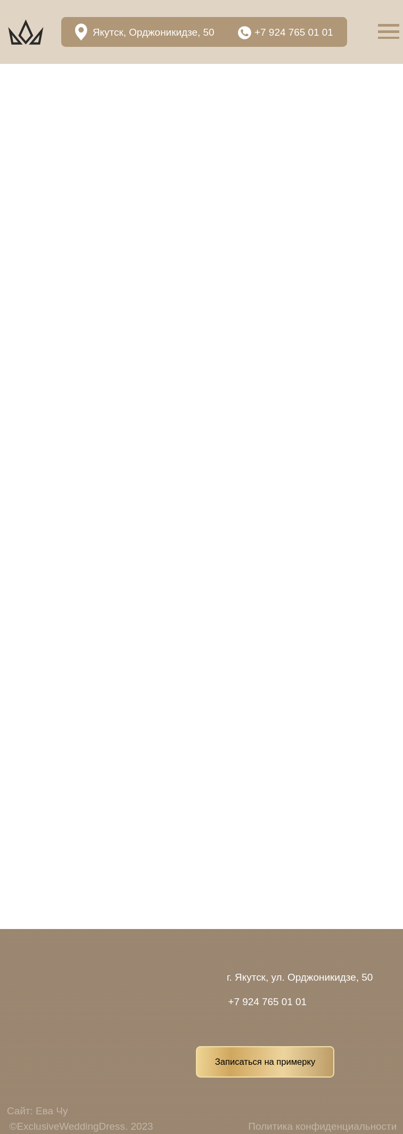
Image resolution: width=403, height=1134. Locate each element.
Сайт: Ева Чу (37, 1110)
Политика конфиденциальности (322, 1126)
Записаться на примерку (265, 1062)
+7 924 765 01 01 (293, 32)
